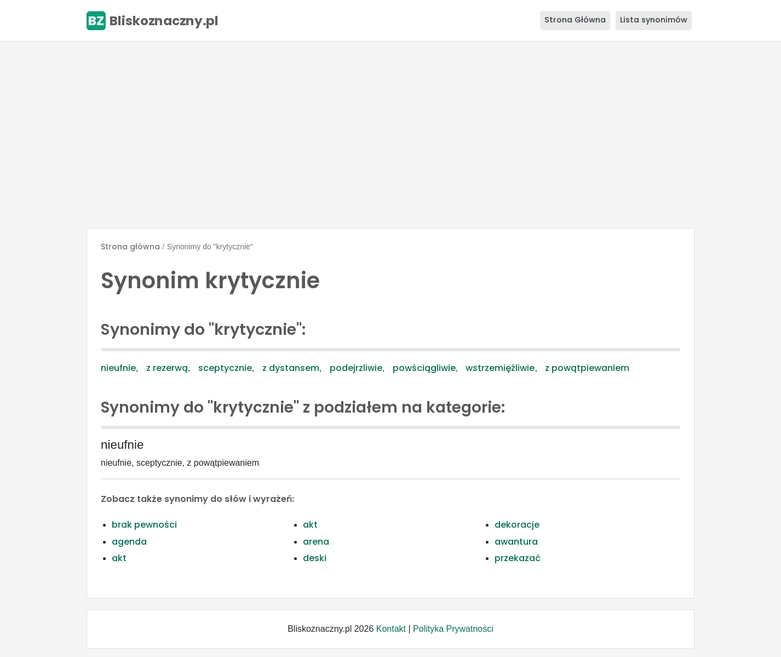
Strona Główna (575, 19)
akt (310, 524)
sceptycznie (225, 368)
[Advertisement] (390, 135)
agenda (129, 541)
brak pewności (144, 524)
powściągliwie (424, 368)
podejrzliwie (356, 368)
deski (314, 558)
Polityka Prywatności (453, 628)
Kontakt (391, 628)
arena (316, 541)
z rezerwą (167, 368)
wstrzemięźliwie (500, 368)
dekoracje (517, 524)
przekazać (518, 558)
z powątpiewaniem (587, 368)
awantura (516, 541)
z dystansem (290, 368)
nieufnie (118, 368)
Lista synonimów (653, 19)
